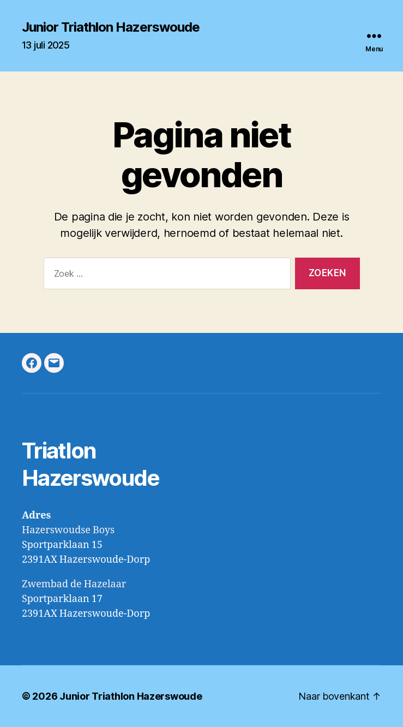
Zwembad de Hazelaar (74, 584)
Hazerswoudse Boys (68, 530)
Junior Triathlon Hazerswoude (111, 27)
